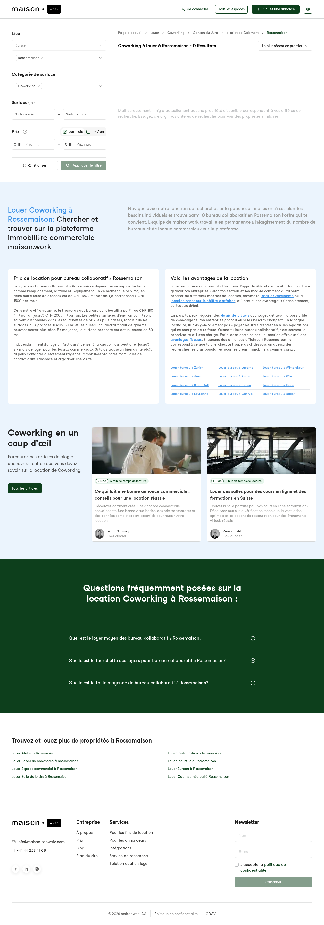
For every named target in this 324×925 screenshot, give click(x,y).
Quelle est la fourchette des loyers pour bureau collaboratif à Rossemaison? (162, 660)
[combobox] (59, 45)
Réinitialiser (35, 165)
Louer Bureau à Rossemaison (190, 769)
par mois (76, 132)
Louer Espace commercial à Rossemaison (44, 769)
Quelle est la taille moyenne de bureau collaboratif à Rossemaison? (162, 682)
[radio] (65, 132)
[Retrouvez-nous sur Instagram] (37, 869)
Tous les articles (25, 488)
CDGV (211, 914)
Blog (80, 848)
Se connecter (194, 9)
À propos (84, 832)
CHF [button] (17, 144)
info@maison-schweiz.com (38, 841)
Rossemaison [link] (277, 33)
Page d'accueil (130, 33)
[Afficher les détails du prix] (25, 131)
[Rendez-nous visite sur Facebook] (15, 869)
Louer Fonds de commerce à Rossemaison (45, 761)
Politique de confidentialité (176, 914)
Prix (79, 840)
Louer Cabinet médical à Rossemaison (198, 776)
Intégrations (120, 848)
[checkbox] (237, 865)
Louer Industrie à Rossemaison (192, 761)
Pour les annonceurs (128, 840)
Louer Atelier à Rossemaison (34, 753)
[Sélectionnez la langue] (308, 9)
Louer (154, 33)
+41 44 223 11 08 (29, 850)
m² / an (98, 132)
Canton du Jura (205, 33)
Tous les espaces (231, 9)
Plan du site (87, 855)
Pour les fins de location (131, 832)
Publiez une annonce (275, 9)
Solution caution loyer (129, 863)
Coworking (176, 33)
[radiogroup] (83, 131)
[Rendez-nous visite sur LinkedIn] (26, 869)
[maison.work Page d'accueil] (36, 9)
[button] (30, 58)
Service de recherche (129, 855)
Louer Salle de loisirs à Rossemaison (40, 776)
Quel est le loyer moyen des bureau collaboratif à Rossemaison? (162, 638)
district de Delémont (242, 33)
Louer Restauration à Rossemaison (195, 753)
